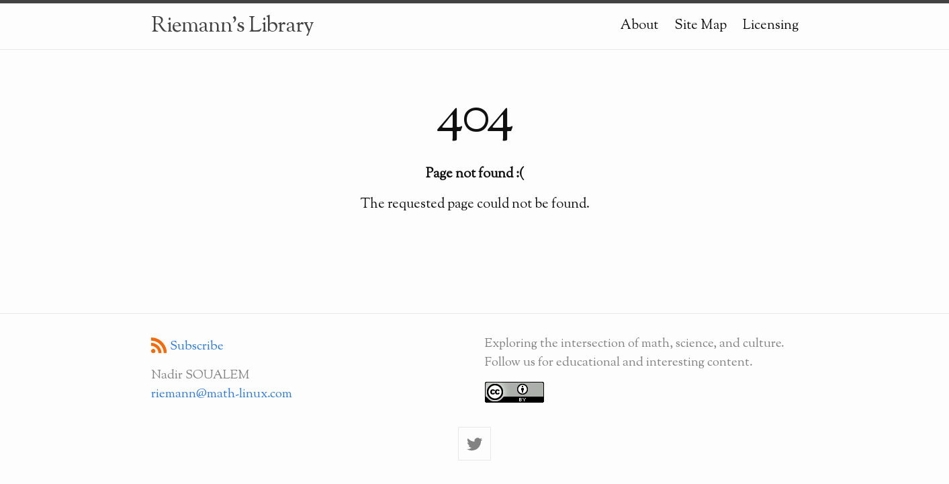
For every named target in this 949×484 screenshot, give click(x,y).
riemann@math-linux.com (221, 394)
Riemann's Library (232, 26)
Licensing (771, 25)
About (639, 25)
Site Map (700, 25)
